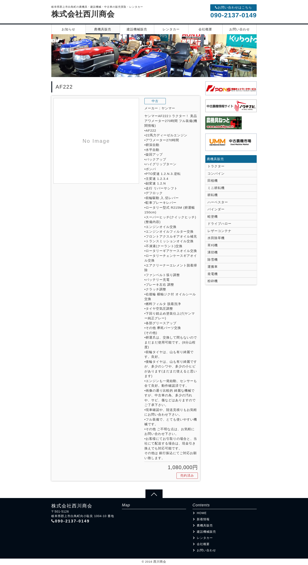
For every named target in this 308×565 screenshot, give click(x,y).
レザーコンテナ (219, 231)
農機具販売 (102, 29)
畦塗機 (212, 216)
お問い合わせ (239, 29)
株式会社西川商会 (83, 14)
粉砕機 (212, 281)
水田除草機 (216, 238)
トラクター (216, 166)
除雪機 (212, 259)
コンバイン (216, 173)
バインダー (216, 209)
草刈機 (212, 245)
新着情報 (203, 519)
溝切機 (212, 252)
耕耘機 (212, 195)
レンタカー (171, 29)
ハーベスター (217, 202)
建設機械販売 (137, 29)
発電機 (212, 274)
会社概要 (205, 29)
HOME (202, 513)
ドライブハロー (219, 223)
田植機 (212, 180)
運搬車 (212, 266)
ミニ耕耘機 (216, 188)
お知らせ (68, 29)
